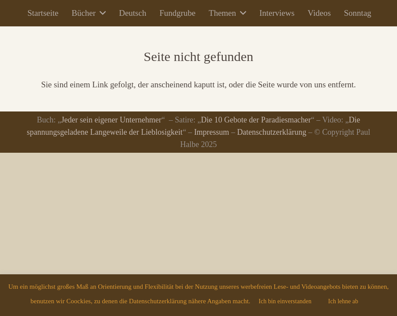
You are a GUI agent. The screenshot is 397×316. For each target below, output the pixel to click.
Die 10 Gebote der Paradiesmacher (256, 119)
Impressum (211, 132)
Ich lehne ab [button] (343, 301)
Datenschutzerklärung (271, 132)
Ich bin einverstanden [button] (285, 301)
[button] (101, 13)
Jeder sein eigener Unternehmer (111, 119)
